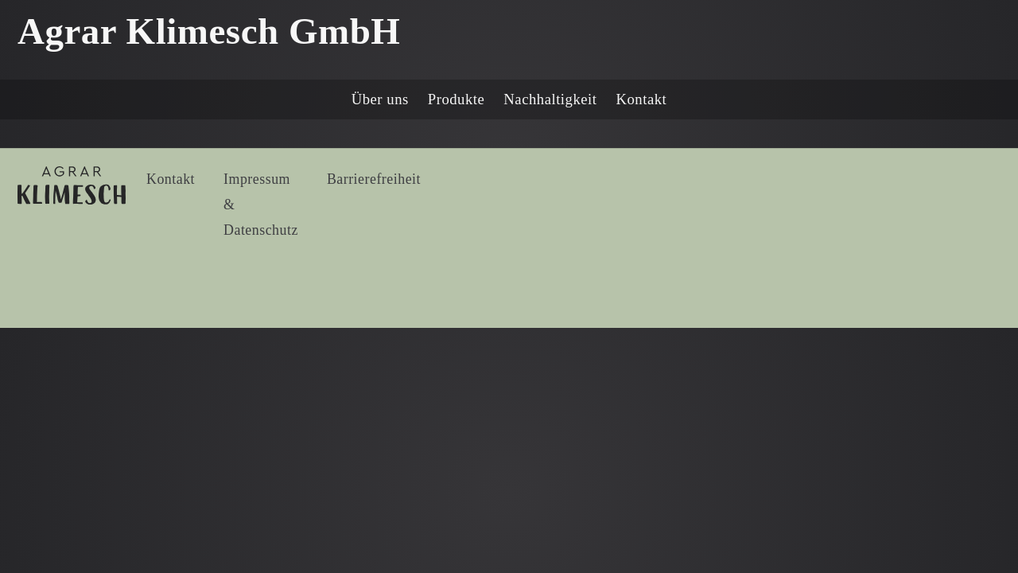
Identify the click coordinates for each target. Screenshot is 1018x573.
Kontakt (641, 99)
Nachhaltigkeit (549, 99)
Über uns (380, 99)
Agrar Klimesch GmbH (208, 31)
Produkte (456, 99)
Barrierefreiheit (374, 179)
